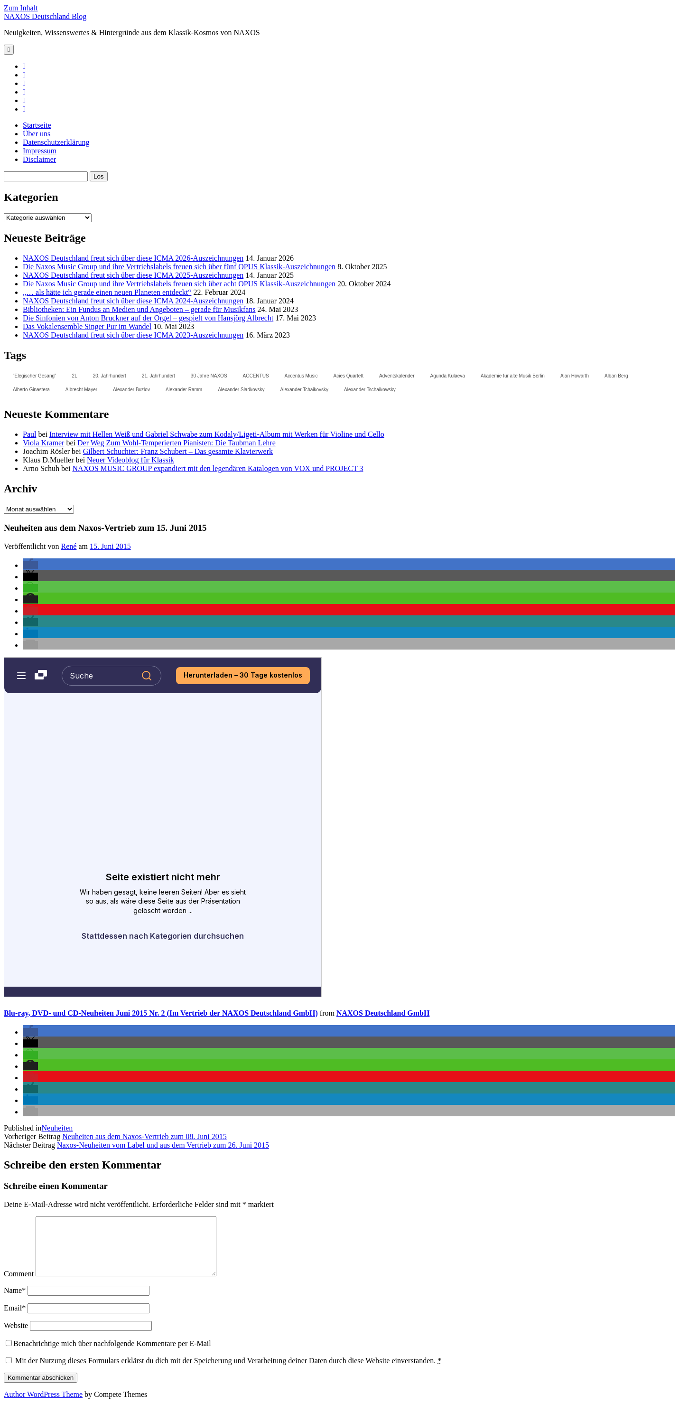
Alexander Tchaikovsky (304, 389)
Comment (19, 1285)
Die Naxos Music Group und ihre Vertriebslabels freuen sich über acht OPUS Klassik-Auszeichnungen (179, 284)
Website (16, 1337)
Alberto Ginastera (31, 389)
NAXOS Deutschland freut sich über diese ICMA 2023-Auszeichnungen (133, 335)
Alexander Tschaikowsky (370, 389)
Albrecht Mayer (81, 389)
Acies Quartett (348, 375)
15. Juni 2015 (110, 546)
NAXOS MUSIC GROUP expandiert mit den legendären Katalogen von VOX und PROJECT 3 (217, 468)
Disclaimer (39, 159)
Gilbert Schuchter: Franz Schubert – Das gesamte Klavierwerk (178, 451)
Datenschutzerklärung (56, 142)
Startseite (37, 125)
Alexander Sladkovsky (241, 389)
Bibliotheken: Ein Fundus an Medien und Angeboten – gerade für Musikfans (139, 309)
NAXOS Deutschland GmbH (382, 1013)
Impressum (39, 151)
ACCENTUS (256, 375)
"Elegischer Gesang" (34, 375)
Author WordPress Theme (43, 1406)
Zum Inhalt (21, 8)
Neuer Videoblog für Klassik (130, 460)
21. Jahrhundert (158, 375)
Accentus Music (301, 375)
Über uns (36, 134)
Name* (15, 1302)
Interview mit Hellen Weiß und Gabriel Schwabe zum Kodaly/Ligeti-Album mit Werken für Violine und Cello (216, 434)
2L (74, 375)
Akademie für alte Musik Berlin (513, 375)
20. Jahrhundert (109, 375)
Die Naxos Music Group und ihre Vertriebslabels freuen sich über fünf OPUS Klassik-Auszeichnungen (179, 267)
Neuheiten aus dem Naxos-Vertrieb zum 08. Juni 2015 (144, 1136)
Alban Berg (616, 375)
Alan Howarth (574, 375)
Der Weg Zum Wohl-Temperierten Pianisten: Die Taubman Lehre (176, 443)
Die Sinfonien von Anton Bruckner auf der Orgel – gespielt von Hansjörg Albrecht (148, 318)
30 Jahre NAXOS (209, 375)
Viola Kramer (43, 443)
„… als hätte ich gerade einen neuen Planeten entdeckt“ (107, 292)
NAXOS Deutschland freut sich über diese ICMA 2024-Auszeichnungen (133, 301)
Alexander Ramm (184, 389)
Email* (15, 1319)
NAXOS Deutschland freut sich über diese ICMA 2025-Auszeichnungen (133, 275)
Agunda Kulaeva (447, 375)
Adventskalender (397, 375)
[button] (30, 565)
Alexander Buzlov (131, 389)
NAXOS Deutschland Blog (45, 16)
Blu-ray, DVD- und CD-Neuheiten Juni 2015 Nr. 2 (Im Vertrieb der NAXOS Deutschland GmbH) (161, 1013)
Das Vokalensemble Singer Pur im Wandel (87, 326)
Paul (29, 434)
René (69, 546)
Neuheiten (57, 1128)
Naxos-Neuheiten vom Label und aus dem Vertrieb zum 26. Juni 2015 (163, 1145)
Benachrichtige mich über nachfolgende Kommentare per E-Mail (108, 1355)
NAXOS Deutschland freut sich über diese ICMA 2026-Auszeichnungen (133, 258)
